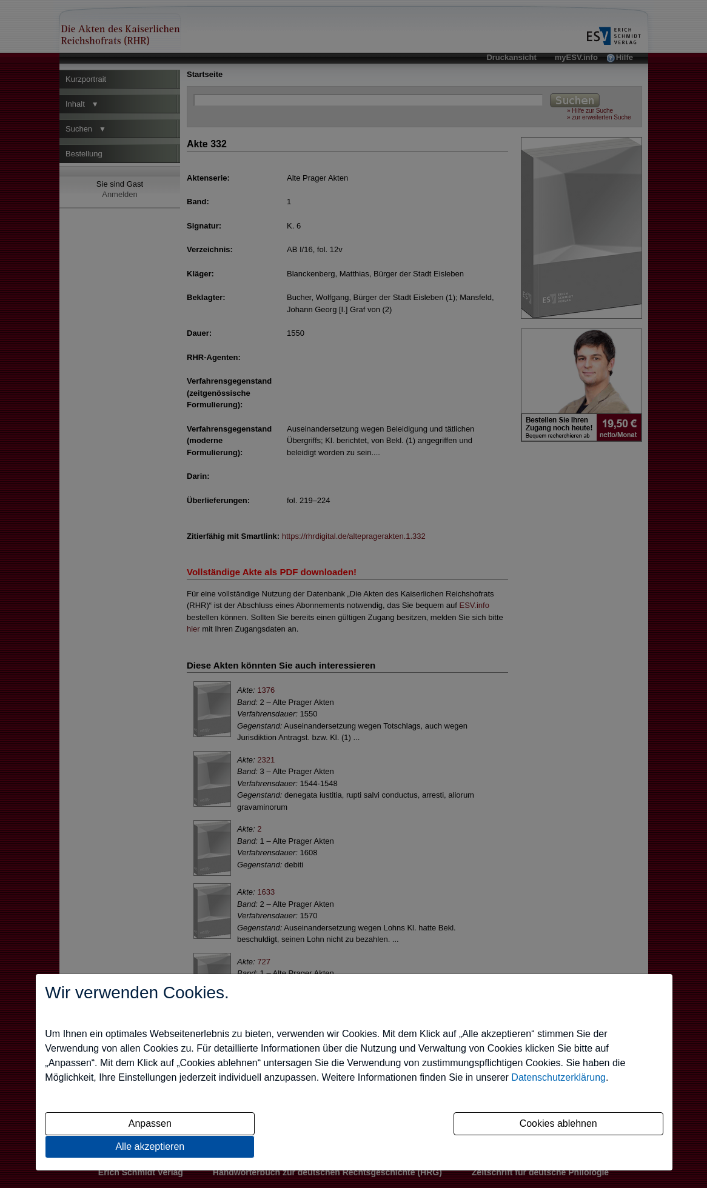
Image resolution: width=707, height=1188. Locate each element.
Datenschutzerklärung (558, 1077)
